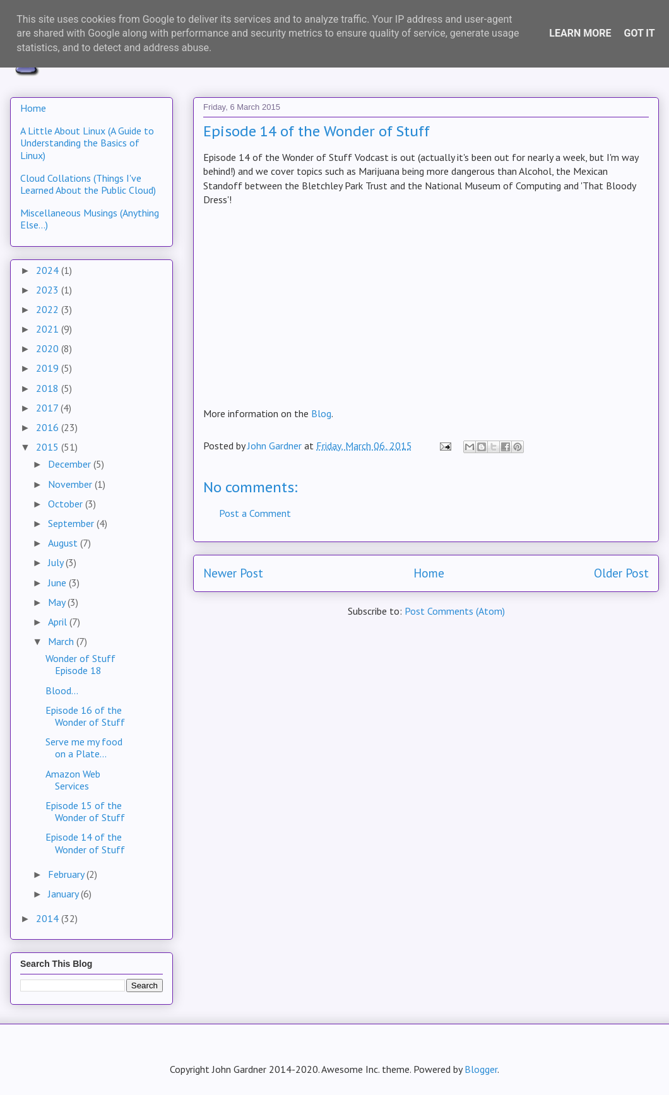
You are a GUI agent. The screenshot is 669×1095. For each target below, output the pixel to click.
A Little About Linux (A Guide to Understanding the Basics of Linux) (87, 142)
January (64, 893)
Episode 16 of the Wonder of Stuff (85, 716)
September (72, 523)
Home (428, 573)
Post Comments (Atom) (455, 611)
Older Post (621, 573)
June (58, 582)
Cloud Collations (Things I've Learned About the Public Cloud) (88, 184)
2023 (48, 289)
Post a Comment (255, 513)
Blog (321, 413)
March (62, 641)
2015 (48, 447)
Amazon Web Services (72, 779)
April (58, 621)
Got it (639, 33)
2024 (48, 270)
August (64, 542)
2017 (48, 407)
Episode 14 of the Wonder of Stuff (85, 843)
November (71, 484)
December (70, 464)
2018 (48, 388)
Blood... (61, 690)
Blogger (481, 1069)
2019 (48, 368)
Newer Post (233, 573)
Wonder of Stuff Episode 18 (80, 664)
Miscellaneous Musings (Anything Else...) (89, 218)
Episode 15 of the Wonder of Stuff (85, 811)
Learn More (580, 33)
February (67, 874)
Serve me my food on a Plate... (83, 747)
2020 (48, 348)
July (57, 562)
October (66, 503)
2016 (48, 427)
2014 (48, 918)
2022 (48, 309)
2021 (48, 329)
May (58, 602)
